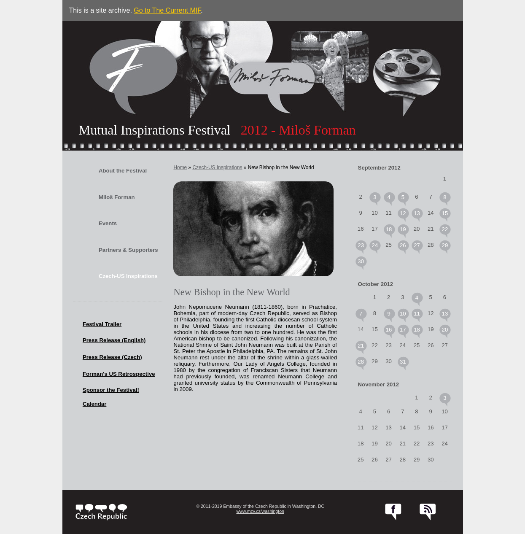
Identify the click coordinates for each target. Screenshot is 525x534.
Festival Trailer (102, 324)
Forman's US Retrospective (119, 374)
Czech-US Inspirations (128, 276)
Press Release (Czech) (112, 357)
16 (389, 329)
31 (403, 362)
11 (417, 313)
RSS (428, 512)
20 (445, 329)
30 (361, 261)
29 (445, 245)
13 (417, 213)
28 (361, 362)
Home (180, 167)
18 (389, 229)
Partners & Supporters (128, 250)
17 (403, 329)
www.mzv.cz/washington (260, 511)
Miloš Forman (117, 197)
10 (403, 313)
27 (417, 245)
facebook (393, 512)
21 (361, 346)
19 (403, 229)
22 (445, 229)
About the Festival (123, 170)
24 (375, 245)
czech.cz (101, 512)
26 (403, 245)
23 (361, 245)
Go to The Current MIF (167, 10)
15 (445, 213)
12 (403, 213)
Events (108, 223)
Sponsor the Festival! (111, 390)
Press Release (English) (114, 340)
